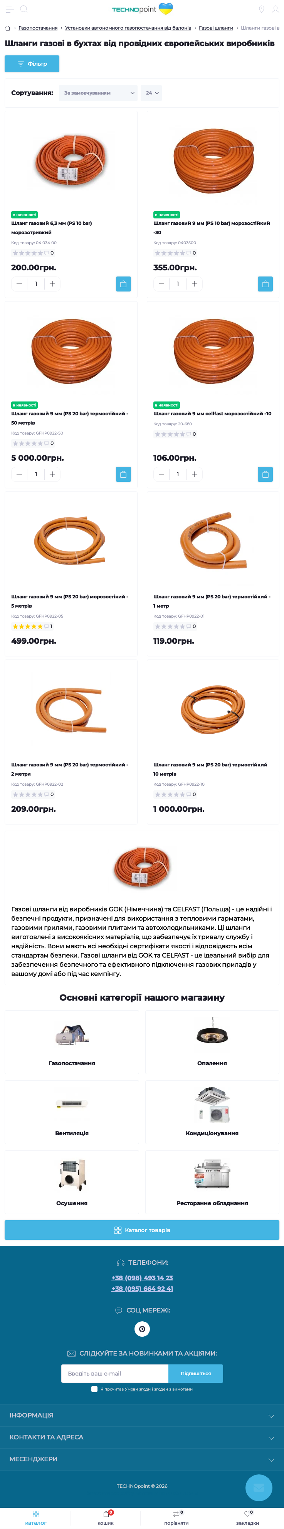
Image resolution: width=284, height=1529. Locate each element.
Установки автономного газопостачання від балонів (128, 28)
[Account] (275, 9)
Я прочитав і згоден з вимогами (147, 1389)
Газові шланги (216, 28)
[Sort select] (98, 93)
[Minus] (19, 283)
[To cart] (123, 283)
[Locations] (262, 9)
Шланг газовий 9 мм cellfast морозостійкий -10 (212, 413)
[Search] (24, 9)
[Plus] (52, 283)
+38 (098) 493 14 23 (142, 1278)
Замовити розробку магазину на (142, 1493)
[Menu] (10, 9)
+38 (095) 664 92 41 (142, 1288)
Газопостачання (37, 28)
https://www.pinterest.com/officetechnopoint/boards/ (142, 1329)
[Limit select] (151, 93)
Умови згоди (138, 1389)
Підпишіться (196, 1373)
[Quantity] (36, 284)
